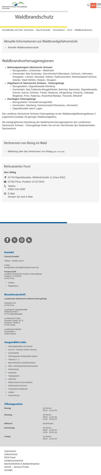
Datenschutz (10, 454)
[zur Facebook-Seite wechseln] (7, 240)
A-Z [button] (93, 5)
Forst (69, 30)
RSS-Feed (9, 457)
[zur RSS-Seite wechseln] (29, 240)
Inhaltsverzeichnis (13, 460)
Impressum (10, 451)
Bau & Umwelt (43, 30)
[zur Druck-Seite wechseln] (22, 240)
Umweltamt (59, 30)
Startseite (29, 30)
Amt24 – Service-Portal (16, 467)
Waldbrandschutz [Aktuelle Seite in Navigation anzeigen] (83, 30)
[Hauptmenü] (99, 5)
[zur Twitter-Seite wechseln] (14, 240)
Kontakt (8, 470)
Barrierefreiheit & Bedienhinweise (21, 463)
